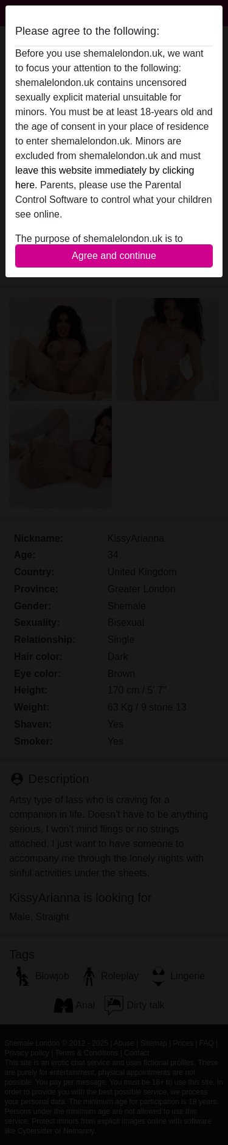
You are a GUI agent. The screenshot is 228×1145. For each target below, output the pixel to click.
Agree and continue (114, 255)
